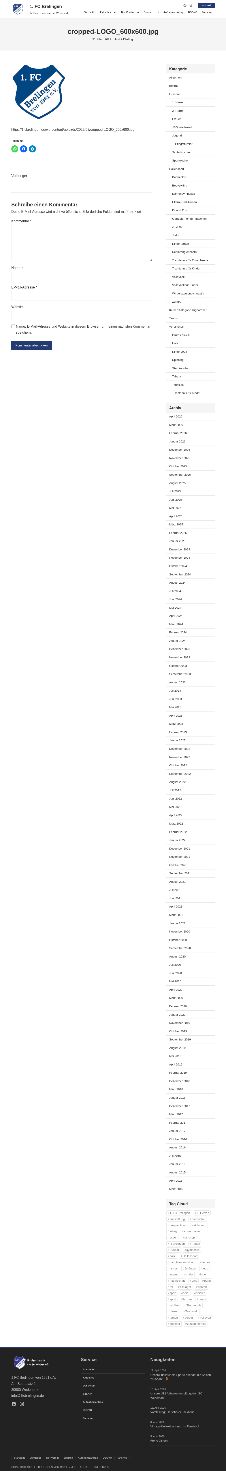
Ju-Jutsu (177, 227)
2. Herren (178, 110)
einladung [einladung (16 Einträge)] (200, 1225)
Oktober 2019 (178, 1031)
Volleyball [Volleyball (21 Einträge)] (206, 1317)
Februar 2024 (178, 632)
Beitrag (173, 85)
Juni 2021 (175, 898)
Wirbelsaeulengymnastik (188, 293)
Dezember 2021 (179, 848)
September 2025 (180, 474)
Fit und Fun (179, 210)
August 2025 (177, 483)
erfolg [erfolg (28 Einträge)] (173, 1231)
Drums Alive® (181, 335)
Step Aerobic (180, 368)
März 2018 (176, 1089)
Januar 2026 (177, 441)
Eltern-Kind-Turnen (184, 202)
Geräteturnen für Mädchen (189, 218)
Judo (175, 235)
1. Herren (178, 102)
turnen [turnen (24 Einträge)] (174, 1317)
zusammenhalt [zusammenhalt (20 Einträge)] (196, 1323)
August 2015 (177, 1172)
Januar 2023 (177, 740)
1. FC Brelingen (46, 6)
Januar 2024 (177, 640)
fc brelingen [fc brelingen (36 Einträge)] (177, 1243)
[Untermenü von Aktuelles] (115, 12)
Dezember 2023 (179, 649)
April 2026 (175, 416)
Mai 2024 (175, 607)
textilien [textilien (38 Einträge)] (175, 1305)
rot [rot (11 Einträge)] (171, 1286)
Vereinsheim (177, 326)
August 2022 (177, 782)
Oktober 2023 (178, 665)
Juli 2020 (175, 964)
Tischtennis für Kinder (186, 268)
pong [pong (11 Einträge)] (207, 1280)
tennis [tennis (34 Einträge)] (203, 1299)
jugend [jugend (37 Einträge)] (174, 1274)
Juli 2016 (175, 1155)
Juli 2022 (175, 790)
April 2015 (175, 1180)
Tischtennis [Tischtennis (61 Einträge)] (193, 1305)
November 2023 (179, 657)
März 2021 (176, 914)
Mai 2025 (175, 507)
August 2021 (177, 881)
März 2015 (176, 1188)
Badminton (179, 177)
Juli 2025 (175, 491)
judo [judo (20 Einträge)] (205, 1268)
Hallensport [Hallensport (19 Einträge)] (190, 1256)
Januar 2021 (177, 923)
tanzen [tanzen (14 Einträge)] (187, 1299)
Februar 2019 (178, 1072)
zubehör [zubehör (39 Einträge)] (175, 1323)
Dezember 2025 (179, 449)
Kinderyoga (179, 351)
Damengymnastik (183, 193)
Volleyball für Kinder (185, 285)
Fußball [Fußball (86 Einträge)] (174, 1249)
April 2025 (175, 516)
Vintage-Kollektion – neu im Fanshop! (174, 1426)
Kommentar (21, 221)
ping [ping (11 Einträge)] (194, 1280)
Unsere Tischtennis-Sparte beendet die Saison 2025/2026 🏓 (180, 1377)
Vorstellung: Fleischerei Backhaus (172, 1412)
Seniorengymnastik (184, 251)
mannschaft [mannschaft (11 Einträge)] (177, 1280)
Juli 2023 (175, 690)
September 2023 (180, 673)
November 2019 (179, 1022)
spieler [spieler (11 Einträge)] (200, 1292)
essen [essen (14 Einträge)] (173, 1237)
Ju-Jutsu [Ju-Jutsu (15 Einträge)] (190, 1268)
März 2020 (176, 998)
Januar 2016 (177, 1164)
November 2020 (179, 931)
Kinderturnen (180, 243)
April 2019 (175, 1064)
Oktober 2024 (178, 565)
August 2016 (177, 1147)
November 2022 (179, 757)
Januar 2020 (177, 1014)
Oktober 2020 (178, 939)
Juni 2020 (175, 973)
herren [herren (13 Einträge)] (206, 1262)
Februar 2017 (178, 1122)
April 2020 (175, 989)
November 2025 (179, 458)
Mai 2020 (175, 981)
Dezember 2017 (179, 1106)
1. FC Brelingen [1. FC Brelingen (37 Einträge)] (180, 1212)
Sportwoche (180, 160)
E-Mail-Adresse (24, 287)
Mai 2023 (175, 707)
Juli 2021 (175, 890)
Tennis (173, 318)
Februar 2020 (178, 1006)
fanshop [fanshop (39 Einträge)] (190, 1237)
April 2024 (175, 615)
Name (17, 267)
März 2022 (176, 823)
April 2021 (175, 906)
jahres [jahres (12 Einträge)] (174, 1268)
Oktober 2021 (178, 865)
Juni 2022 (175, 798)
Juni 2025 (175, 499)
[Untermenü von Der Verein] (138, 12)
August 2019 (177, 1047)
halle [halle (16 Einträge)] (173, 1256)
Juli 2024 (175, 590)
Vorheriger (19, 175)
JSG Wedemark (182, 127)
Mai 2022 (175, 806)
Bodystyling (179, 185)
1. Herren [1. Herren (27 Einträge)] (203, 1212)
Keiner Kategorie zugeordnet (187, 310)
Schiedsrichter (181, 152)
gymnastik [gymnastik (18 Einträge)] (193, 1249)
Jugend (177, 135)
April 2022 (175, 815)
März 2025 (176, 524)
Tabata (176, 376)
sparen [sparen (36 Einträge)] (202, 1286)
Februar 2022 (178, 831)
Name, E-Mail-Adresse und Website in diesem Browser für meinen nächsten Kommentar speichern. (83, 329)
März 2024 (176, 624)
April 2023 (175, 715)
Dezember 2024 (179, 549)
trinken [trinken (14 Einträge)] (174, 1311)
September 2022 (180, 773)
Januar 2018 (177, 1097)
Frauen (176, 119)
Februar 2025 (178, 532)
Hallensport (176, 168)
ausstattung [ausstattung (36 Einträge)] (177, 1219)
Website (17, 307)
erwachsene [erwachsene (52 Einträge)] (192, 1231)
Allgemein (175, 77)
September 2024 (180, 574)
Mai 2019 (175, 1056)
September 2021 (180, 873)
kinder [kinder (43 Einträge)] (189, 1274)
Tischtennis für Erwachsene (190, 260)
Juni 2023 (175, 698)
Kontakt (206, 5)
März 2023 (176, 723)
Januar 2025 (177, 541)
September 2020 (180, 948)
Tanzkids (178, 384)
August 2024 (177, 582)
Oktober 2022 (178, 765)
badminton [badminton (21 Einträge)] (198, 1219)
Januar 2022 (177, 840)
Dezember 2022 (179, 748)
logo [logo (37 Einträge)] (203, 1274)
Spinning (178, 360)
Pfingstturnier (183, 143)
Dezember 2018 (179, 1081)
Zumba (176, 301)
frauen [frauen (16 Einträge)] (196, 1243)
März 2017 (176, 1114)
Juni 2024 (175, 599)
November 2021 (179, 856)
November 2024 (179, 557)
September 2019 (180, 1039)
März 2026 (176, 424)
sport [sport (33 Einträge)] (173, 1299)
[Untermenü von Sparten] (157, 12)
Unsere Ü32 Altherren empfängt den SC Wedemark (176, 1395)
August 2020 (177, 956)
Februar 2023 (178, 732)
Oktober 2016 (178, 1139)
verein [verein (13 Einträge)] (189, 1317)
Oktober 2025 (178, 466)
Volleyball (178, 276)
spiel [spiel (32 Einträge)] (186, 1292)
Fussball (174, 94)
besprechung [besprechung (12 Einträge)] (178, 1225)
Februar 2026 (178, 433)
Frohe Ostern (159, 1440)
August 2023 (177, 682)
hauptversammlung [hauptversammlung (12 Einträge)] (182, 1262)
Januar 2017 (177, 1130)
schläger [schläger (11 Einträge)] (185, 1286)
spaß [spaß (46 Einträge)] (173, 1292)
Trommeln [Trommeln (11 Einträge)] (191, 1311)
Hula (175, 343)
